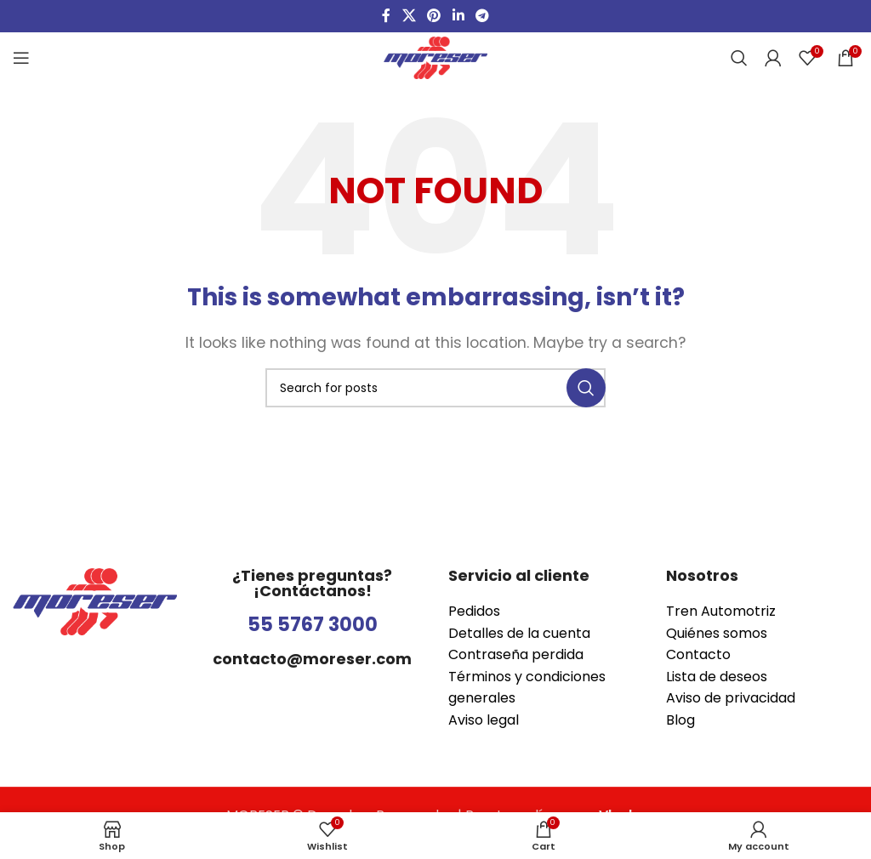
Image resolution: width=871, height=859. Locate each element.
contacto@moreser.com (312, 658)
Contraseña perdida (516, 654)
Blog (680, 720)
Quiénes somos (716, 633)
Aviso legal (483, 720)
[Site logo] (435, 56)
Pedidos (474, 611)
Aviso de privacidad (730, 698)
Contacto (698, 654)
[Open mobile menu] (21, 58)
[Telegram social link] (482, 16)
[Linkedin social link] (458, 16)
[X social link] (408, 16)
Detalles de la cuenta (519, 633)
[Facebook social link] (386, 16)
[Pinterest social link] (434, 16)
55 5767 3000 (313, 625)
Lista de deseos (716, 676)
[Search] (739, 58)
